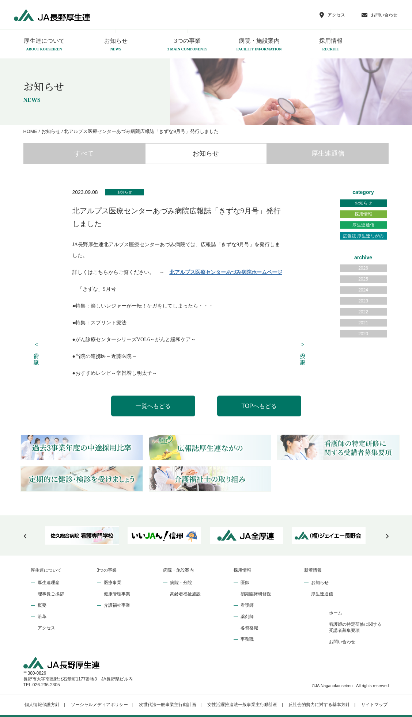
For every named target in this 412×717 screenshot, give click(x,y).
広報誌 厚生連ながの (363, 236)
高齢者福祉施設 (185, 593)
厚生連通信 (327, 153)
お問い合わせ (342, 641)
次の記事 (303, 349)
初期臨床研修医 (256, 593)
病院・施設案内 (259, 45)
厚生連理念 (49, 582)
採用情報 (331, 45)
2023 (363, 301)
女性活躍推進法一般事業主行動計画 (242, 704)
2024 (363, 290)
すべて (84, 153)
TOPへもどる (259, 406)
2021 (363, 322)
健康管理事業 (117, 593)
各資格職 (249, 627)
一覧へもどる (153, 406)
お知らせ (116, 45)
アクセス (46, 627)
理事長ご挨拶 (51, 593)
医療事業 (112, 582)
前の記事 (36, 349)
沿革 (42, 616)
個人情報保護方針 (42, 704)
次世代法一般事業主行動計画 (167, 704)
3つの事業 (187, 45)
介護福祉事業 (117, 605)
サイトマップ (374, 704)
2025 (363, 279)
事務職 (247, 639)
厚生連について (44, 45)
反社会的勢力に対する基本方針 (319, 704)
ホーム (335, 612)
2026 (363, 268)
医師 (245, 582)
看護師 (247, 605)
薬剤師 (247, 616)
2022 (363, 311)
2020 (363, 333)
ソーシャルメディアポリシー (99, 704)
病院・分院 (181, 582)
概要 (42, 605)
